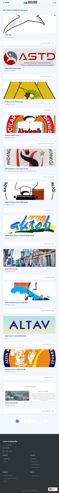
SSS (31, 478)
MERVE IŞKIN (47, 377)
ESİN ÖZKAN (48, 277)
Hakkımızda (6, 458)
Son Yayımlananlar (35, 464)
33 (41, 421)
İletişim (5, 461)
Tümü (5, 481)
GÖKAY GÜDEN (47, 177)
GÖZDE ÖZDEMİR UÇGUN (44, 143)
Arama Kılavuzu (34, 475)
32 (37, 421)
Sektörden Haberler (8, 475)
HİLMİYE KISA (47, 210)
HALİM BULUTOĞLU (46, 43)
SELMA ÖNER (47, 110)
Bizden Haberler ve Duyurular (10, 478)
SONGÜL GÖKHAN (46, 310)
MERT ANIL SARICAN (45, 76)
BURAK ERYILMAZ (46, 411)
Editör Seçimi (33, 461)
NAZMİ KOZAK (47, 244)
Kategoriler (33, 458)
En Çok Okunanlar (34, 467)
